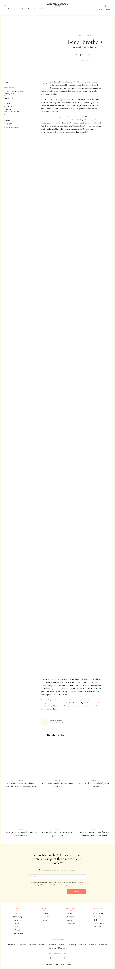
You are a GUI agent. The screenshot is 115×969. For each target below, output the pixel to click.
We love (44, 913)
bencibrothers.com (12, 127)
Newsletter (71, 923)
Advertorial (85, 60)
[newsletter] (65, 958)
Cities (6, 6)
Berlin (6, 10)
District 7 (72, 944)
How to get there (11, 115)
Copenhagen (14, 10)
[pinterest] (60, 958)
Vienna (38, 10)
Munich (31, 10)
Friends (97, 920)
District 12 (62, 948)
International (17, 933)
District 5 (52, 944)
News (44, 920)
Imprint (97, 926)
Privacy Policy (97, 923)
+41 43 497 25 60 (9, 124)
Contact (71, 916)
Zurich (44, 10)
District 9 (92, 944)
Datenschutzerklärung (48, 885)
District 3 (32, 944)
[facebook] (50, 958)
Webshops (44, 916)
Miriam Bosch (75, 55)
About (71, 913)
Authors (70, 920)
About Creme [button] (70, 908)
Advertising (97, 913)
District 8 (81, 944)
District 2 (22, 944)
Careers (97, 916)
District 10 (102, 944)
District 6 (61, 944)
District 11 (52, 948)
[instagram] (55, 958)
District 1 (12, 944)
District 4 (42, 944)
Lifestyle (44, 908)
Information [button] (97, 908)
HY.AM (69, 964)
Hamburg (23, 10)
